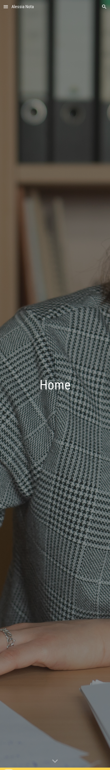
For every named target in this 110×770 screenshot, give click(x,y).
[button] (6, 6)
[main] (55, 385)
